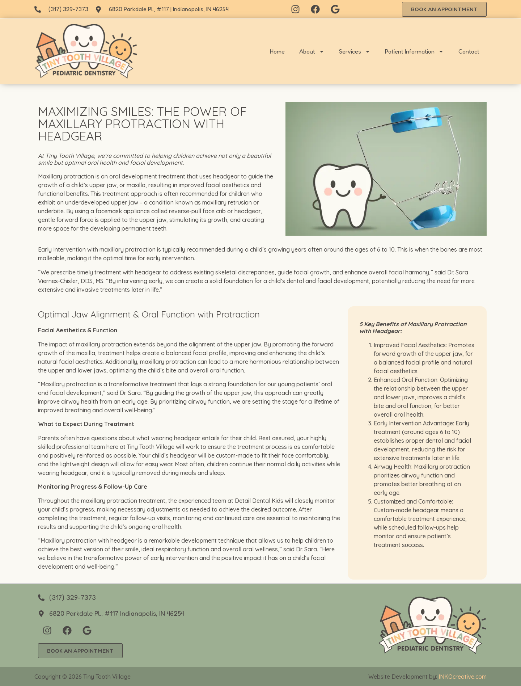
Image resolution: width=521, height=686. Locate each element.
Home (277, 51)
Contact (468, 51)
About (312, 51)
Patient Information (414, 51)
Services (354, 51)
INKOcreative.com (463, 676)
